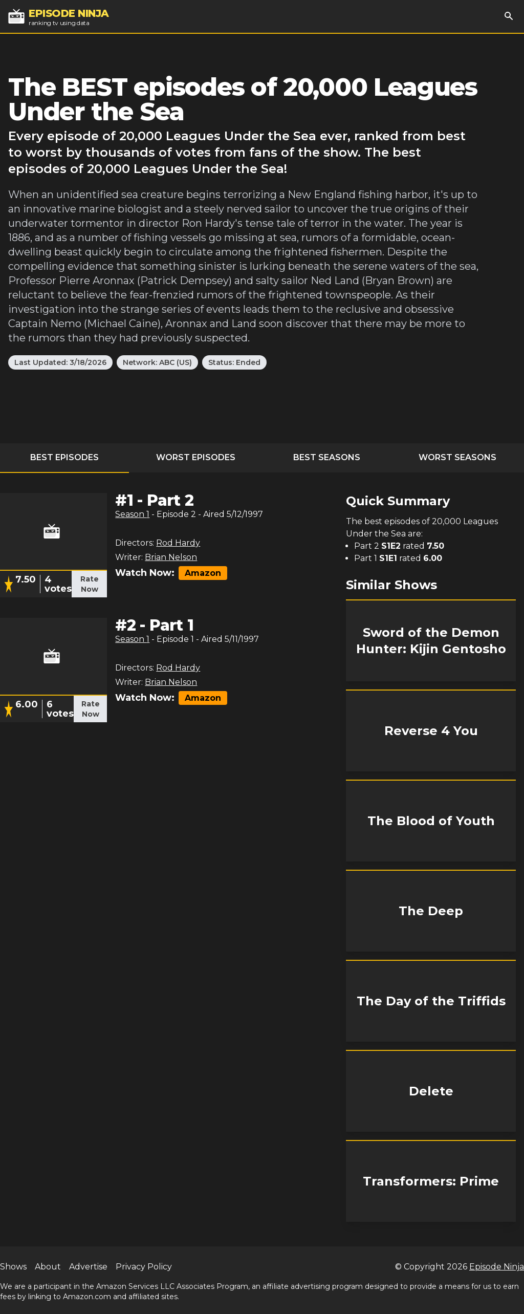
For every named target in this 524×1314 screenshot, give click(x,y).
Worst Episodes (195, 457)
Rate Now (89, 584)
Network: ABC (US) (157, 362)
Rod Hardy (178, 543)
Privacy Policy (144, 1267)
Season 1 (132, 514)
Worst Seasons (457, 457)
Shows (13, 1267)
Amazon (203, 573)
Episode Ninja (496, 1267)
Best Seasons (326, 457)
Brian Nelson (171, 557)
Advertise (88, 1267)
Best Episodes (64, 457)
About (48, 1267)
